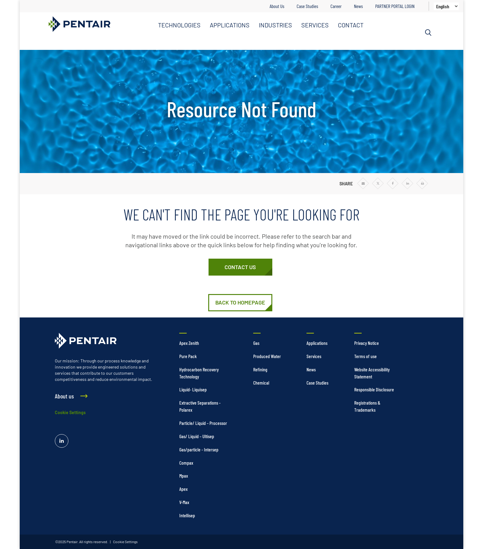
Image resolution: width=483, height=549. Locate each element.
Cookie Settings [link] (125, 541)
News (358, 6)
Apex (183, 489)
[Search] (428, 33)
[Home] (240, 302)
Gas (256, 343)
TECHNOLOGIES (179, 25)
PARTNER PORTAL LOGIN (395, 6)
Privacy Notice (366, 343)
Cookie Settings (70, 412)
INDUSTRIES (275, 25)
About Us (277, 6)
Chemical (261, 383)
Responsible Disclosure (374, 389)
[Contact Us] (240, 267)
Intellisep (187, 515)
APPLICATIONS (230, 25)
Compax (186, 463)
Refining (260, 369)
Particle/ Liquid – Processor (203, 423)
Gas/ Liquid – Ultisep (196, 436)
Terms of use (365, 356)
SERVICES (315, 25)
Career (336, 6)
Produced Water (267, 356)
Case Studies (307, 6)
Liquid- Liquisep (193, 389)
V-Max (184, 502)
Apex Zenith (189, 343)
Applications (316, 343)
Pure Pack (188, 356)
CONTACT (350, 25)
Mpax (183, 475)
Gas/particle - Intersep (198, 449)
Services (313, 356)
